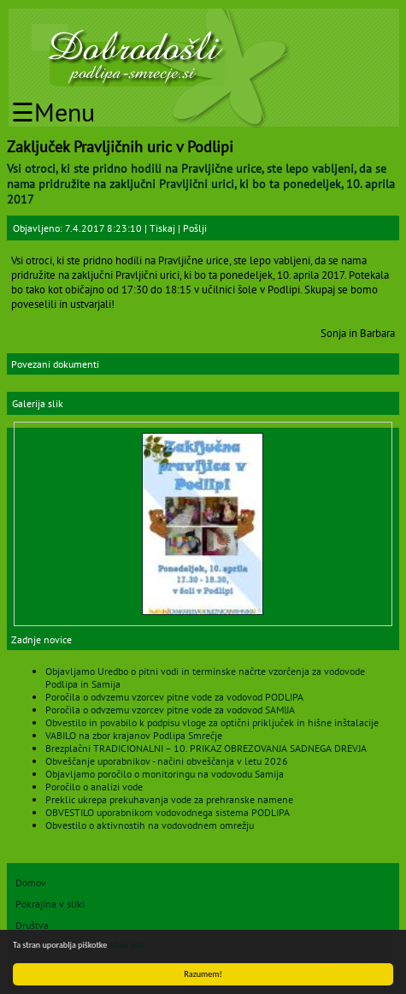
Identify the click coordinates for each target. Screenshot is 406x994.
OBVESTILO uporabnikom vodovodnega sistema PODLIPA (167, 812)
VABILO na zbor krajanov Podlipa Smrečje (133, 735)
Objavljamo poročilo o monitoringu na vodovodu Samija (164, 773)
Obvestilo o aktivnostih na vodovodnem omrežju (149, 825)
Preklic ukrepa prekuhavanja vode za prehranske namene (169, 799)
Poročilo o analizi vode (94, 786)
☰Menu (53, 111)
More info (126, 944)
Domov (30, 882)
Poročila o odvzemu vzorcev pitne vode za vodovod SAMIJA (170, 709)
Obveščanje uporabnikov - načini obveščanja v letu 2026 (166, 760)
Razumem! (202, 973)
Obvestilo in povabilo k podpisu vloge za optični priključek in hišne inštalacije (212, 722)
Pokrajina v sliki (50, 903)
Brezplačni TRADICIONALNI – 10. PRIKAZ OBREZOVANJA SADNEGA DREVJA (206, 748)
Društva (32, 925)
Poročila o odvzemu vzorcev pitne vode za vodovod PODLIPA (174, 696)
